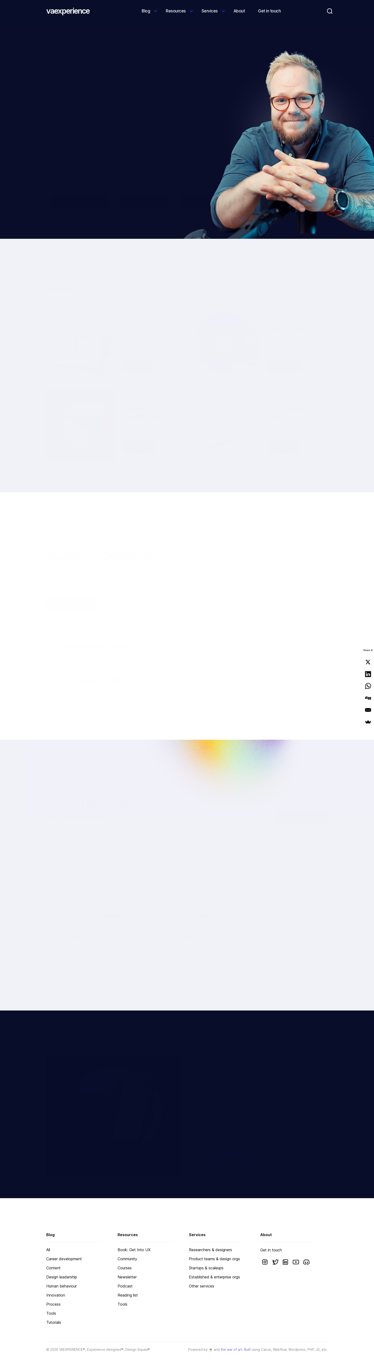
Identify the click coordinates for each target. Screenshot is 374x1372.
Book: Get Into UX (134, 1249)
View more (283, 436)
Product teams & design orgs (214, 1258)
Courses (125, 1268)
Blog (146, 11)
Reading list (128, 1295)
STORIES (55, 776)
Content (53, 1268)
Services (210, 11)
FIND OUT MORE (70, 591)
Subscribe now (231, 1144)
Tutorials (53, 1322)
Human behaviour (61, 1286)
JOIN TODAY (284, 355)
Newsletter (127, 1277)
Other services (201, 1286)
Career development (64, 1258)
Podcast (125, 1286)
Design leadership (61, 1277)
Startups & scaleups (206, 1268)
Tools (51, 1313)
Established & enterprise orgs (214, 1277)
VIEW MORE (139, 436)
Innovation (55, 1295)
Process (53, 1304)
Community (127, 1258)
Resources (176, 11)
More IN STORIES (301, 805)
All (48, 1249)
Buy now (137, 355)
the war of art (231, 1349)
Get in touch (269, 11)
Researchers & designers (210, 1249)
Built (247, 1349)
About (239, 11)
